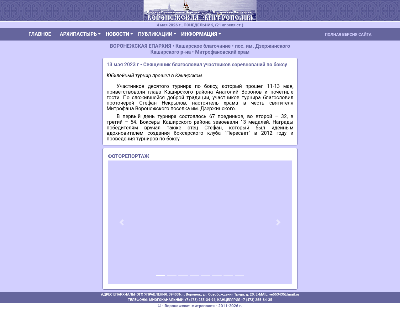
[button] (121, 222)
